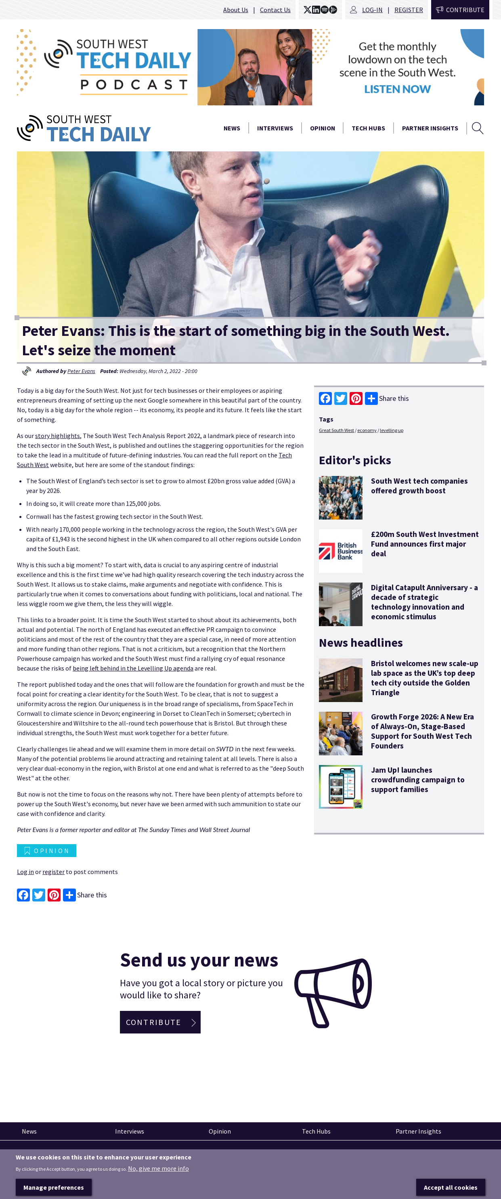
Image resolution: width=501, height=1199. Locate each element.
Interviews (275, 128)
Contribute (465, 10)
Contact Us (275, 10)
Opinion (322, 128)
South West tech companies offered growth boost (419, 485)
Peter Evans (81, 371)
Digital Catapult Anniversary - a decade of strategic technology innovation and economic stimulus (424, 602)
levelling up (391, 430)
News (232, 128)
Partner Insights (430, 128)
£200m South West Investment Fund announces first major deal (425, 543)
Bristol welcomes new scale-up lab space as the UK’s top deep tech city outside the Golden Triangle (424, 677)
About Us (235, 10)
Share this (387, 398)
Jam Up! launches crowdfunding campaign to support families (418, 779)
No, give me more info (158, 1180)
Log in (25, 872)
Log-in (372, 10)
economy (367, 430)
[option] (250, 67)
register (53, 872)
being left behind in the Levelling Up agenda (133, 668)
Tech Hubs (368, 128)
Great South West (336, 430)
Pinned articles (39, 1155)
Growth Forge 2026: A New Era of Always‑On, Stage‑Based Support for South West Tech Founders (422, 731)
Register (408, 10)
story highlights (57, 436)
